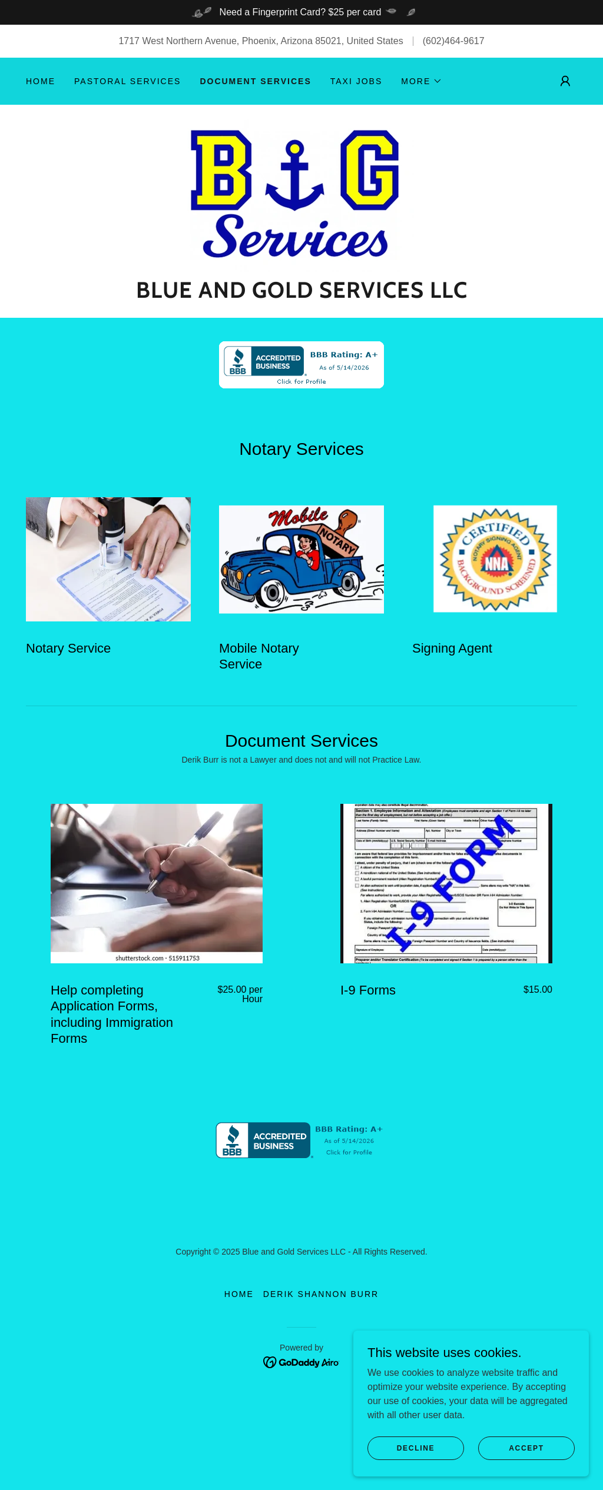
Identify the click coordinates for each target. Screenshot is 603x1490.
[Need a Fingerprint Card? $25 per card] (301, 12)
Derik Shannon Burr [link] (321, 1344)
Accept (526, 1472)
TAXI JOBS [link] (356, 81)
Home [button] (239, 1344)
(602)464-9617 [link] (454, 41)
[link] (301, 194)
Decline (416, 1472)
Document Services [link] (255, 81)
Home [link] (40, 81)
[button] (421, 81)
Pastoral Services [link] (127, 81)
